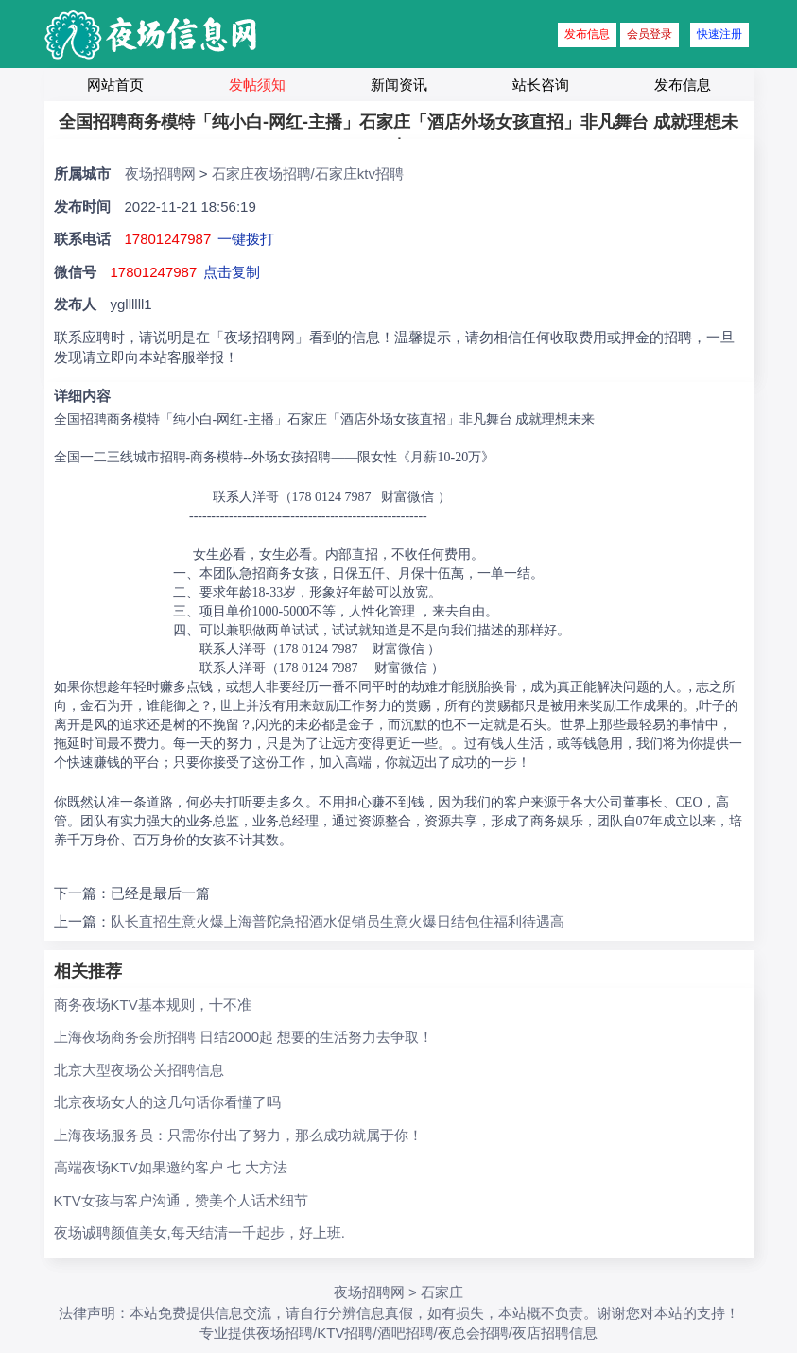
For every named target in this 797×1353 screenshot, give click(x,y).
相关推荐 (88, 971)
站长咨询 (540, 85)
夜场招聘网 (160, 173)
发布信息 (587, 34)
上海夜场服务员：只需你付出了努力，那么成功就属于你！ (238, 1135)
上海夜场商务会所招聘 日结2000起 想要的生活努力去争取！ (244, 1037)
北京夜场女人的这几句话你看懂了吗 (167, 1102)
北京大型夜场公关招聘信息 (139, 1070)
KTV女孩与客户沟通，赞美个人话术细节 (181, 1200)
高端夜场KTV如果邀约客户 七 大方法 (171, 1167)
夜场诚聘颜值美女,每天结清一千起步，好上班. (199, 1232)
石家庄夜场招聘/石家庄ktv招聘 (308, 173)
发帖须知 (257, 85)
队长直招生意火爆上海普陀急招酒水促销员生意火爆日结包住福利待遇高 (337, 921)
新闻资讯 (399, 85)
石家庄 (442, 1292)
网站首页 (115, 85)
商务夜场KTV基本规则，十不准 (152, 1005)
